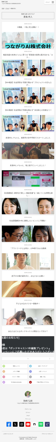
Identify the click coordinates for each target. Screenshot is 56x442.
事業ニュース (16, 366)
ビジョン (28, 412)
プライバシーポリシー (47, 433)
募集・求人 (43, 376)
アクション (28, 419)
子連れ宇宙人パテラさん (43, 382)
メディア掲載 (16, 371)
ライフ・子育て (16, 376)
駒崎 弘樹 (11, 2)
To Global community (16, 382)
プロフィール (28, 409)
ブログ (28, 415)
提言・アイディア (42, 366)
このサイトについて (8, 433)
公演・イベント (43, 371)
